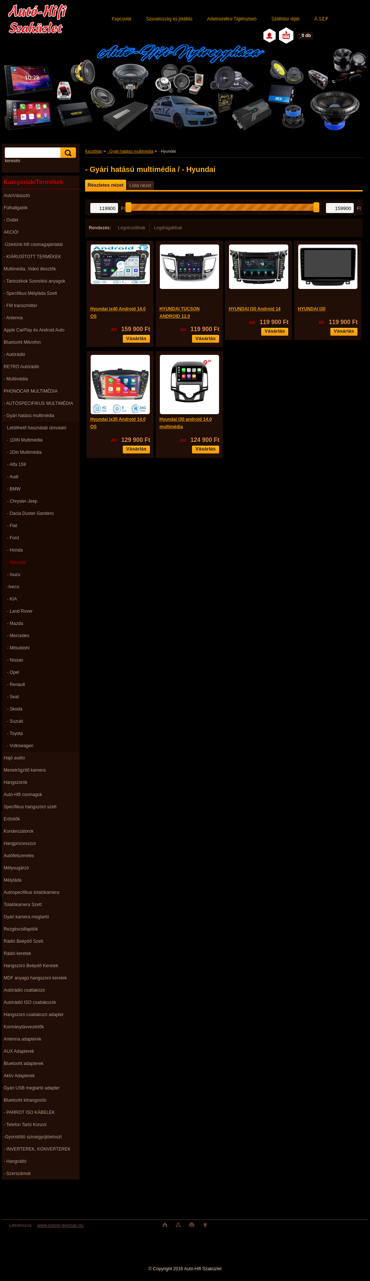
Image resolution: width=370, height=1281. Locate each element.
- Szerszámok (17, 1173)
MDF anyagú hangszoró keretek (35, 978)
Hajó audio (14, 758)
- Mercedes (18, 635)
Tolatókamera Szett (23, 904)
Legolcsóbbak (131, 227)
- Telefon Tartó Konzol (25, 1124)
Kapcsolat (121, 18)
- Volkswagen (20, 745)
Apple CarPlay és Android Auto (34, 330)
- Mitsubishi (18, 648)
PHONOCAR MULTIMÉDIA (31, 391)
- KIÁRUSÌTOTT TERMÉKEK (32, 256)
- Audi (12, 476)
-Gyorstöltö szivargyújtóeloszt (33, 1136)
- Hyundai (16, 562)
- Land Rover (20, 611)
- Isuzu (13, 574)
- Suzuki (15, 721)
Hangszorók (15, 782)
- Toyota (15, 733)
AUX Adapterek (19, 1051)
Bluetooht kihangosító (25, 1100)
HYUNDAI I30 (312, 309)
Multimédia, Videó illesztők (30, 269)
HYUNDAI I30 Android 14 (254, 309)
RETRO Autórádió (21, 366)
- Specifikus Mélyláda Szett (30, 293)
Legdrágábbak (168, 227)
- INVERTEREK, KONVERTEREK (37, 1149)
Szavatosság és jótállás (169, 18)
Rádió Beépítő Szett (23, 941)
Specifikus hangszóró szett (30, 806)
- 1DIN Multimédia (25, 440)
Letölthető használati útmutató (36, 427)
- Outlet (11, 220)
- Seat (13, 696)
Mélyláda (12, 880)
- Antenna (13, 317)
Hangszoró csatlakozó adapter (34, 1014)
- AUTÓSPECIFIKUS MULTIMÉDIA (38, 403)
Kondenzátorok (19, 831)
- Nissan (15, 660)
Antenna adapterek (22, 1039)
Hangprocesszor (20, 843)
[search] (67, 152)
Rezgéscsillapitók (21, 929)
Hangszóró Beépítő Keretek (31, 965)
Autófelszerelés (19, 855)
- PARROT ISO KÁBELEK (29, 1112)
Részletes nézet (105, 185)
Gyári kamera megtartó (26, 916)
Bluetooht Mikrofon (22, 342)
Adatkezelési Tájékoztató (231, 18)
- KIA (12, 599)
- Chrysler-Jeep (22, 501)
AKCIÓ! (11, 232)
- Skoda (14, 709)
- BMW (14, 489)
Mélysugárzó (16, 868)
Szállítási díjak (285, 18)
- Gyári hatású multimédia (29, 415)
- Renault (16, 684)
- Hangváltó (15, 1161)
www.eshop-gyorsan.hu (60, 1225)
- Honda (15, 550)
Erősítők (12, 819)
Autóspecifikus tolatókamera (31, 892)
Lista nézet (140, 185)
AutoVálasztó (17, 195)
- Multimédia (16, 379)
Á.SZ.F (321, 18)
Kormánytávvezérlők (24, 1026)
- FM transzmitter (20, 305)
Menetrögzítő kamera (25, 770)
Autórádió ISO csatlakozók (30, 1002)
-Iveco (13, 586)
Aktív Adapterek (19, 1075)
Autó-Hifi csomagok (23, 794)
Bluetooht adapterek (23, 1063)
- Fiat (12, 525)
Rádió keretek (17, 953)
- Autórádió (14, 354)
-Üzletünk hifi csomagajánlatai (33, 244)
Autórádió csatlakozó (24, 990)
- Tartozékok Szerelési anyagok (34, 281)
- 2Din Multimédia (24, 452)
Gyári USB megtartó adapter (32, 1088)
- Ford (13, 537)
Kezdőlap (93, 151)
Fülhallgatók (16, 207)
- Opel (13, 672)
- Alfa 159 (16, 464)
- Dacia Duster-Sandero (30, 513)
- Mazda (15, 623)
